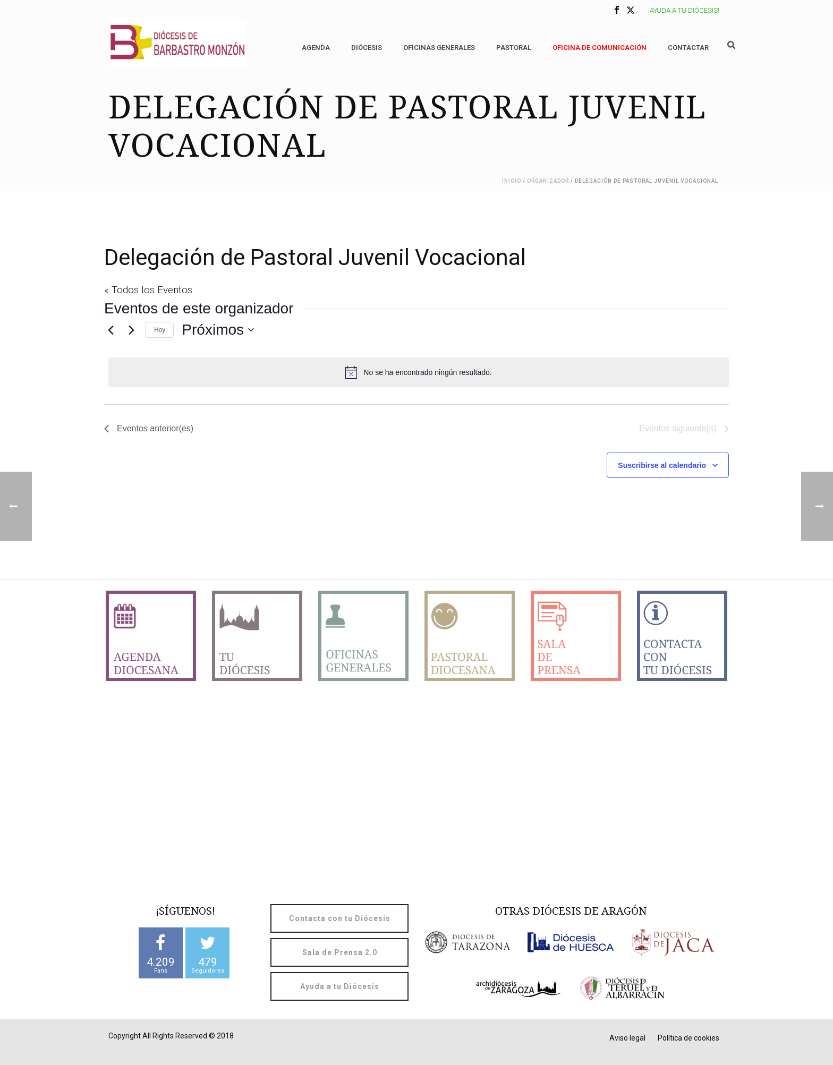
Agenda (316, 48)
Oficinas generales (439, 48)
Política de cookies (688, 1038)
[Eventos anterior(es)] (110, 329)
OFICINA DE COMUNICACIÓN (599, 48)
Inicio (511, 181)
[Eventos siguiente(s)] (131, 329)
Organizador (548, 181)
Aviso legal (627, 1038)
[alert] (418, 372)
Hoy (159, 330)
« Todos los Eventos (148, 290)
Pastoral (513, 48)
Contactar (688, 48)
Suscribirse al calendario (662, 465)
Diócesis (366, 48)
